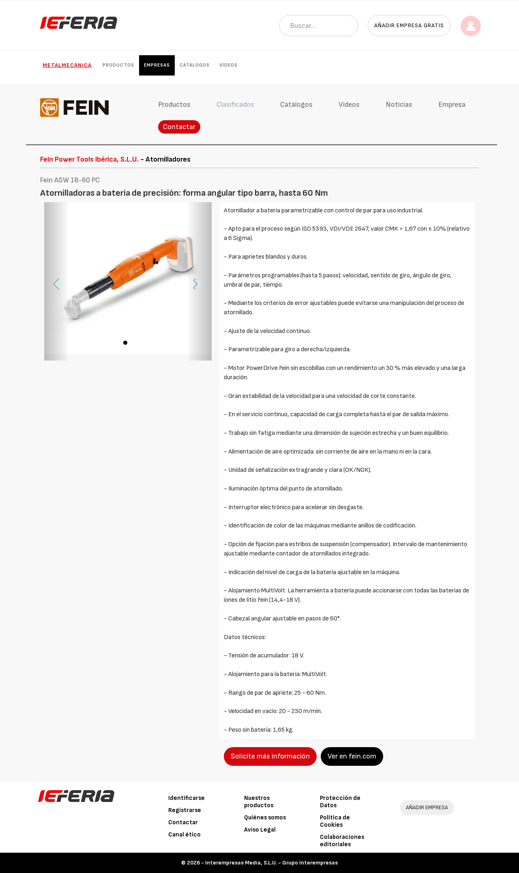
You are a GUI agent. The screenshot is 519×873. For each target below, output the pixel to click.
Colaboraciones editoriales (342, 840)
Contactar (179, 127)
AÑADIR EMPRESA (427, 807)
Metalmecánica (67, 65)
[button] (56, 281)
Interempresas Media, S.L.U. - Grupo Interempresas (271, 862)
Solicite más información (270, 756)
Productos (118, 65)
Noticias (399, 104)
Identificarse (186, 798)
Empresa (451, 104)
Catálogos (195, 65)
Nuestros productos (258, 801)
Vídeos (228, 65)
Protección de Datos (340, 801)
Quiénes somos (265, 817)
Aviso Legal (260, 830)
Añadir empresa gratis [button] (409, 25)
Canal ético (184, 834)
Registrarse (184, 810)
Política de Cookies (335, 821)
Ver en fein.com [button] (352, 756)
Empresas (157, 65)
